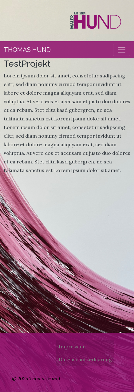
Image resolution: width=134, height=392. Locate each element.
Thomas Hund (27, 49)
